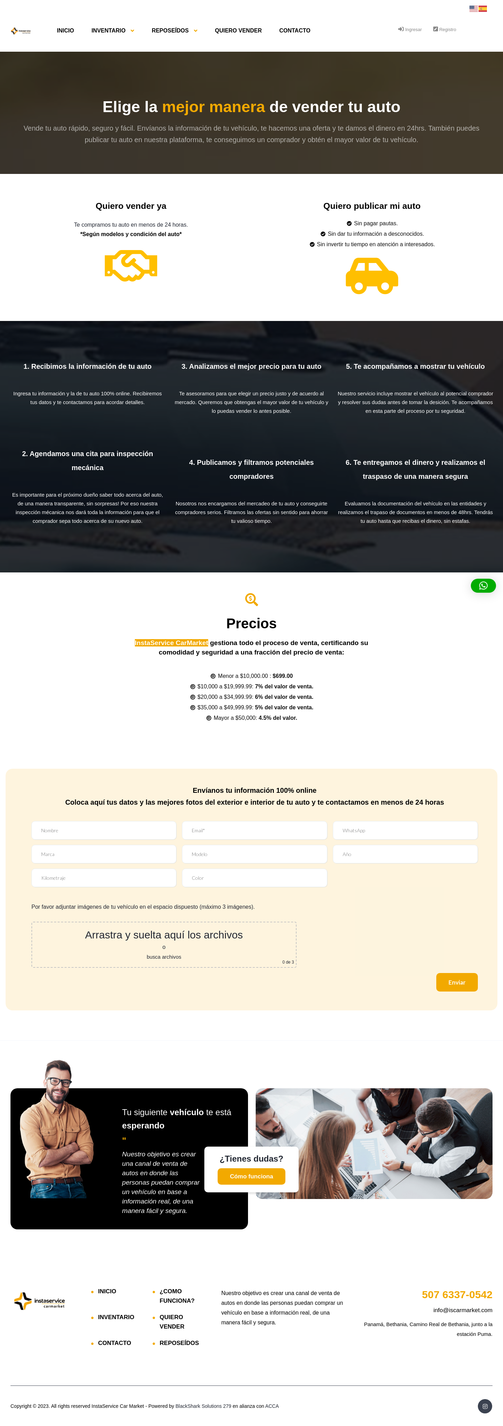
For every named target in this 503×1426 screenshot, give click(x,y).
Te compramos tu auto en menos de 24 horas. (131, 224)
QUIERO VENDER (238, 31)
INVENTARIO (108, 31)
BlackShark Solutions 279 (204, 1405)
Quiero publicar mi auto (372, 205)
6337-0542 (457, 1294)
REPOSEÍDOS (170, 31)
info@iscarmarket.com (463, 1309)
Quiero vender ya (131, 205)
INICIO (65, 31)
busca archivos (164, 956)
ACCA (272, 1405)
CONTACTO (294, 31)
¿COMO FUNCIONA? (177, 1295)
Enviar (455, 981)
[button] (483, 586)
